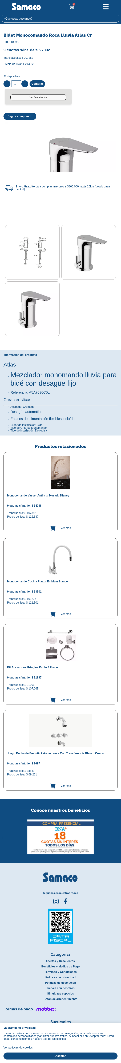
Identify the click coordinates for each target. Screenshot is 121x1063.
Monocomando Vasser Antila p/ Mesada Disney (38, 494)
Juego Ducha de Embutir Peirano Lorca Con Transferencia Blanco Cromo (55, 752)
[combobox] (60, 19)
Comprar (37, 83)
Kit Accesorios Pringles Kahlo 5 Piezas (33, 666)
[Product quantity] (16, 83)
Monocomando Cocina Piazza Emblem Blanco (37, 580)
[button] (2, 834)
